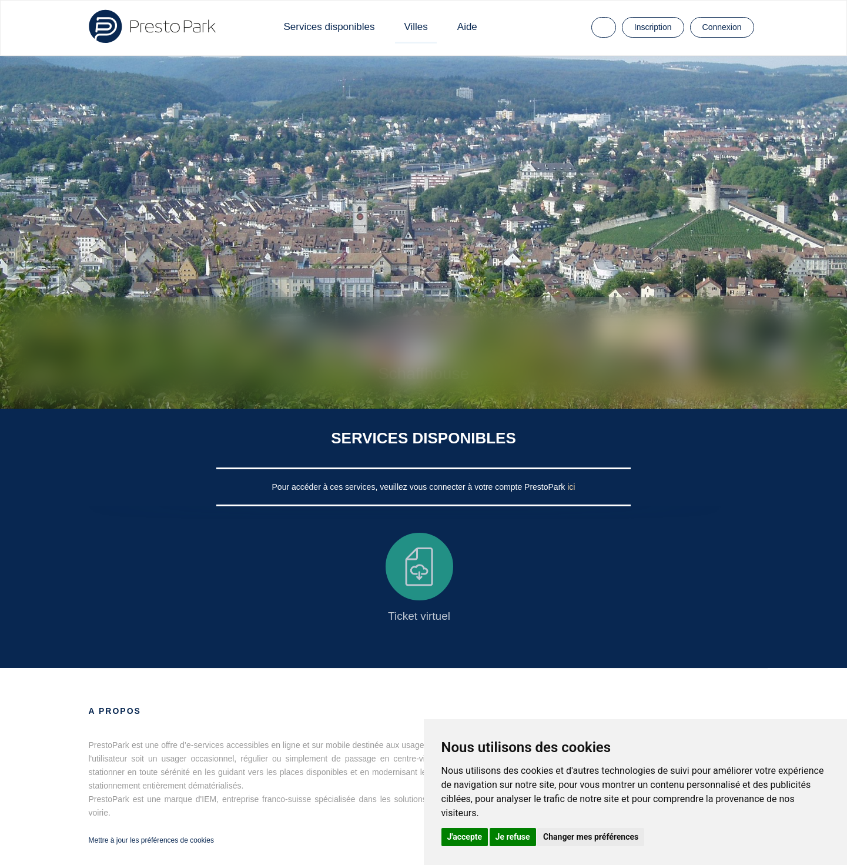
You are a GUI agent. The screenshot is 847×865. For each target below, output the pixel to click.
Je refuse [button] (513, 836)
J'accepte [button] (465, 836)
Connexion (722, 27)
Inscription (653, 27)
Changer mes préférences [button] (590, 836)
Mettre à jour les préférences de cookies (151, 840)
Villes (415, 26)
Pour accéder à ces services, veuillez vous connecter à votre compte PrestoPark (420, 487)
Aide (467, 26)
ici (571, 487)
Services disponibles (329, 26)
